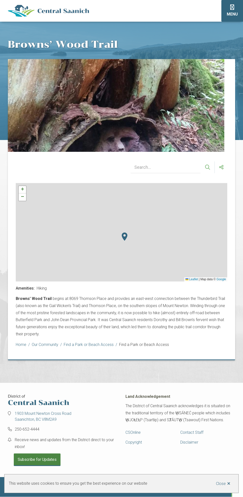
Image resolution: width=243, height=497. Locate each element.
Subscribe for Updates (37, 459)
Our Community (45, 344)
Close (221, 483)
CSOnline (133, 432)
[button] (125, 236)
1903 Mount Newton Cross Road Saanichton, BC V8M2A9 (43, 416)
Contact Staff (191, 432)
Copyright (133, 442)
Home (21, 344)
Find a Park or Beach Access (89, 344)
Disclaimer (189, 442)
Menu (232, 14)
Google (221, 279)
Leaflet (191, 279)
